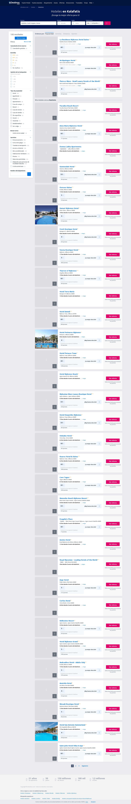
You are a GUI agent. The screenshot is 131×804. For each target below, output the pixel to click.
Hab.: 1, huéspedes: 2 (93, 23)
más (87, 802)
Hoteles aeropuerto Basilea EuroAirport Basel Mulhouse (77, 798)
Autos (56, 3)
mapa (79, 44)
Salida (73, 20)
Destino (22, 20)
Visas (86, 3)
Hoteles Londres (36, 798)
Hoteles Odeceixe (60, 793)
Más (90, 3)
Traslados (79, 3)
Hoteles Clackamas (25, 793)
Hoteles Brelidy (56, 798)
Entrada (59, 20)
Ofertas (61, 3)
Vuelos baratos (37, 3)
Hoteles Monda (49, 793)
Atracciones (70, 3)
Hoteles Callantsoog (38, 793)
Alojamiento (48, 3)
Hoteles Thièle (46, 798)
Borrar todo (27, 41)
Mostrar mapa (20, 38)
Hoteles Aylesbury (71, 793)
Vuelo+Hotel (26, 3)
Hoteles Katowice (24, 798)
